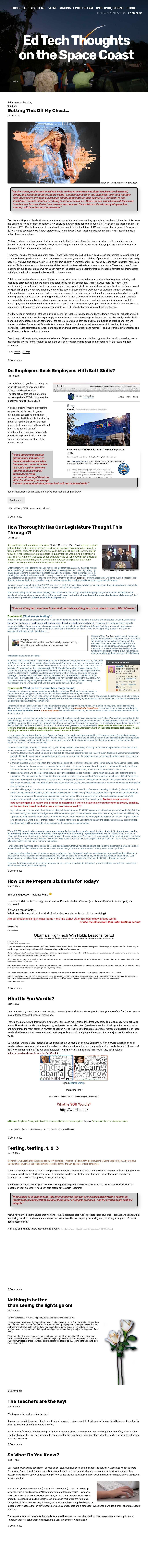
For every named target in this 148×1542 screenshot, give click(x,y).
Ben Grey (110, 636)
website (78, 1096)
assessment (35, 508)
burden (80, 578)
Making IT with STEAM (76, 8)
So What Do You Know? (33, 1455)
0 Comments (15, 360)
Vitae (52, 8)
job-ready (46, 508)
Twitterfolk (73, 1011)
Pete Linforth (116, 182)
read (66, 1083)
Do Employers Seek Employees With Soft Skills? (61, 370)
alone (37, 710)
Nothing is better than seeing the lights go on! (40, 1302)
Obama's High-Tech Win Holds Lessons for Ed (74, 935)
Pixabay (133, 182)
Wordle (120, 1046)
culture (17, 352)
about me (37, 8)
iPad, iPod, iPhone (109, 8)
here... (22, 981)
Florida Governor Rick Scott (65, 545)
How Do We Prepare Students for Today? (53, 881)
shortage (26, 352)
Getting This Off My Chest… (38, 110)
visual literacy (68, 1129)
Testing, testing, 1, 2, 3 (33, 1148)
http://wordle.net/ (74, 1110)
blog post (87, 1121)
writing (46, 1129)
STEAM (17, 508)
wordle (17, 1129)
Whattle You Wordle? (31, 998)
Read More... (16, 500)
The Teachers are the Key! (37, 1401)
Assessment (36, 1129)
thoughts (19, 8)
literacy (25, 1129)
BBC (10, 1049)
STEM (25, 508)
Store (131, 8)
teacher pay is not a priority (97, 230)
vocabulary (56, 1129)
